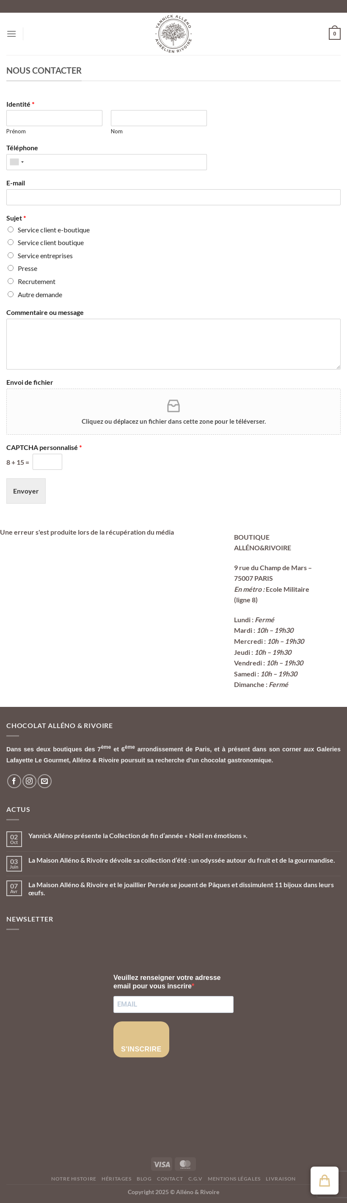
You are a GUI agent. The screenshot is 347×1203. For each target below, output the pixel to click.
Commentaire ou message (45, 312)
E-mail (15, 183)
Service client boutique (51, 242)
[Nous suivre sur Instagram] (29, 781)
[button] (325, 1181)
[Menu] (11, 33)
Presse (27, 268)
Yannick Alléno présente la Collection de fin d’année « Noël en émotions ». (138, 835)
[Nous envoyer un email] (45, 781)
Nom (117, 131)
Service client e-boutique (54, 230)
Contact (170, 1178)
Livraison (281, 1178)
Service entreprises (45, 255)
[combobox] (16, 162)
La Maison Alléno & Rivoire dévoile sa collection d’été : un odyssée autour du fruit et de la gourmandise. (181, 860)
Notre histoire (73, 1178)
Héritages (117, 1178)
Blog (144, 1178)
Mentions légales (234, 1178)
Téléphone (22, 147)
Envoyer (26, 491)
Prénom (16, 131)
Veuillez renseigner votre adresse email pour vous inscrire (166, 981)
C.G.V (195, 1178)
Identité (20, 104)
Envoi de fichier (29, 382)
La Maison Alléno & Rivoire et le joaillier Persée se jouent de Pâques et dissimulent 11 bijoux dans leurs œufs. (181, 888)
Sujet (16, 218)
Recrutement (36, 281)
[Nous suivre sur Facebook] (14, 781)
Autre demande (40, 294)
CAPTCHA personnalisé (44, 447)
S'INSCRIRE (141, 1049)
